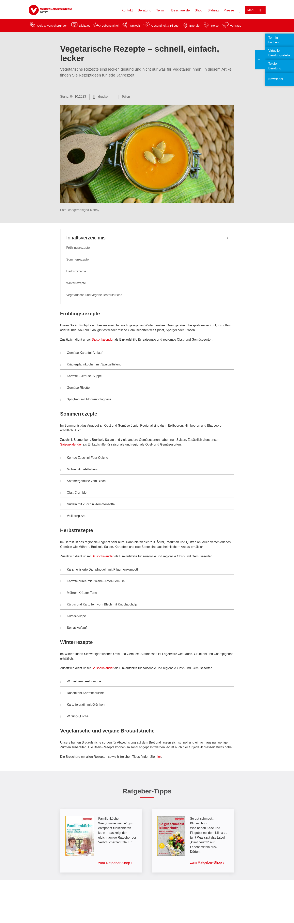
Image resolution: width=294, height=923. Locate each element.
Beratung (144, 10)
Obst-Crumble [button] (73, 493)
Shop (199, 10)
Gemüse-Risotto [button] (75, 388)
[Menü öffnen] (255, 10)
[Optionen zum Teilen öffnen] (123, 97)
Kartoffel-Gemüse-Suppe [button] (81, 376)
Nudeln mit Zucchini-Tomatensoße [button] (87, 504)
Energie (194, 25)
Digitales (84, 25)
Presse (229, 10)
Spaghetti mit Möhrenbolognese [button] (86, 399)
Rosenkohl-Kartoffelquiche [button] (82, 693)
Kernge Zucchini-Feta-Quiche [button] (84, 458)
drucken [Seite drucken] (103, 96)
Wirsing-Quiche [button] (74, 716)
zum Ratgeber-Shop (114, 863)
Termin (161, 10)
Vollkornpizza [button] (72, 516)
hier (158, 756)
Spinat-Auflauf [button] (73, 628)
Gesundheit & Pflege (164, 25)
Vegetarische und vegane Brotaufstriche (94, 295)
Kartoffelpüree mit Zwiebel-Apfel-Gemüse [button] (92, 581)
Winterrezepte (76, 283)
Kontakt (127, 10)
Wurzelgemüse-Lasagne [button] (80, 681)
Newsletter (275, 79)
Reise (215, 25)
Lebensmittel (110, 25)
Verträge (235, 25)
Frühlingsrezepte (78, 247)
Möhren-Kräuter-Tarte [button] (78, 593)
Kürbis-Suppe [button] (73, 616)
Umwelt (135, 25)
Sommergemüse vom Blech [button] (83, 481)
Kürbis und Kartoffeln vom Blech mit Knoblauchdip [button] (98, 605)
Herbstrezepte (76, 271)
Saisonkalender (103, 339)
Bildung (213, 10)
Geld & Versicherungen (52, 25)
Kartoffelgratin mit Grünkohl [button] (82, 705)
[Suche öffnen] (239, 10)
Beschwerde (180, 10)
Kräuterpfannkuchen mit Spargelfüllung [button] (91, 364)
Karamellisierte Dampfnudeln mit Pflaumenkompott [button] (99, 570)
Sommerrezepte (77, 259)
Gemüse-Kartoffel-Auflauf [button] (81, 353)
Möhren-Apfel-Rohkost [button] (79, 469)
